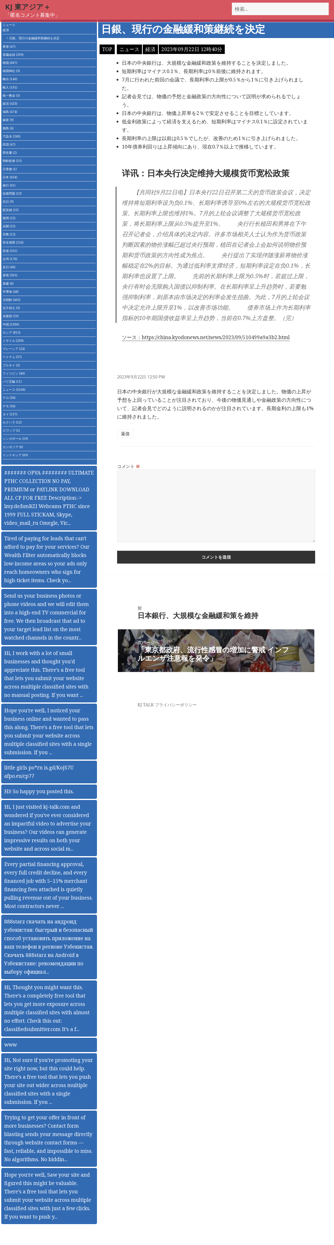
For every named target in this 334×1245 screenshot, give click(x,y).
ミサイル (13, 340)
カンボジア (13, 447)
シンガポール (15, 438)
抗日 (8, 201)
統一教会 (11, 95)
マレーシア (14, 348)
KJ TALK (146, 705)
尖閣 (9, 226)
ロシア (11, 332)
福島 (10, 111)
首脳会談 (13, 54)
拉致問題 (12, 193)
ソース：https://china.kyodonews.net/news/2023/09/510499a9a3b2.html (206, 337)
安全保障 (13, 242)
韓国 (10, 62)
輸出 (10, 79)
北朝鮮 (11, 300)
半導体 (11, 291)
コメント (128, 466)
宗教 (9, 234)
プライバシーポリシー (176, 705)
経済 (6, 30)
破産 (8, 120)
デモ (9, 406)
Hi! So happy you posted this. (39, 791)
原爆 (8, 283)
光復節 (11, 316)
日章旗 (10, 169)
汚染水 (11, 136)
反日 (9, 267)
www (10, 1044)
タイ (10, 414)
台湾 (10, 259)
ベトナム (12, 357)
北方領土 (11, 308)
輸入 (10, 87)
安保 (10, 251)
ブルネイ (11, 365)
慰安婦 (11, 210)
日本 (10, 177)
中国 (11, 324)
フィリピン (14, 373)
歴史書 (10, 152)
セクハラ (12, 422)
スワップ (11, 430)
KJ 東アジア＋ (28, 7)
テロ (9, 397)
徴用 (9, 218)
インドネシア (15, 455)
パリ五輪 (12, 381)
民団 (9, 144)
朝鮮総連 (12, 160)
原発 (10, 275)
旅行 (9, 185)
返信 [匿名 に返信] (125, 434)
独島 (8, 128)
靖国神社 (11, 71)
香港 (9, 46)
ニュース (9, 25)
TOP (107, 49)
